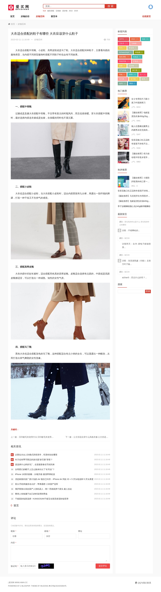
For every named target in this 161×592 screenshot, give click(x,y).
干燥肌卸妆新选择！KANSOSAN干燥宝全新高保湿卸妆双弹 (42, 499)
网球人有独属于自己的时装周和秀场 (31, 494)
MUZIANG (44, 586)
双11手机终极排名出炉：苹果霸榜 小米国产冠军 (36, 484)
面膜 (122, 66)
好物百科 (40, 16)
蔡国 (132, 83)
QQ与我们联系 (144, 583)
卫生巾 (123, 43)
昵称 (13, 531)
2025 (76, 11)
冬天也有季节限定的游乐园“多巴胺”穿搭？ (34, 459)
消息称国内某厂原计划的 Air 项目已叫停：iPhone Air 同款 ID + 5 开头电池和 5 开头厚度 (54, 479)
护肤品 (137, 61)
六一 (143, 75)
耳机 (122, 75)
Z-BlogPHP (25, 586)
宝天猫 (134, 79)
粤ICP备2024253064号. (58, 586)
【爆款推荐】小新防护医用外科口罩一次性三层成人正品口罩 (140, 182)
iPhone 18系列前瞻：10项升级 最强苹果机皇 (35, 474)
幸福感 (139, 52)
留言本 (54, 16)
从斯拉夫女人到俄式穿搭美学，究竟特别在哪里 (36, 455)
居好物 (64, 11)
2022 (71, 11)
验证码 (14, 566)
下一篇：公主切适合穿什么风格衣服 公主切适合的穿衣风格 (91, 437)
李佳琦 (133, 48)
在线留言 (146, 16)
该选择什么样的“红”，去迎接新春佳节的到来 (35, 464)
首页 (12, 16)
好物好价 (25, 16)
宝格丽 (58, 11)
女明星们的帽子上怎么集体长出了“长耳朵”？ (35, 469)
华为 (122, 48)
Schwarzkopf (125, 52)
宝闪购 (123, 79)
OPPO (123, 39)
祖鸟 (145, 79)
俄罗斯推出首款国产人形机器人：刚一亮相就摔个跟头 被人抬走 (43, 489)
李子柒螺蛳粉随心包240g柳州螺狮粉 (134, 206)
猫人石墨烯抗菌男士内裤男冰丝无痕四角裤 (140, 130)
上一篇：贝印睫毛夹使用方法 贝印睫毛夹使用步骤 (33, 437)
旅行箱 (136, 70)
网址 (80, 531)
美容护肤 (124, 61)
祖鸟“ (122, 83)
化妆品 (137, 57)
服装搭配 (50, 11)
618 (44, 11)
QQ (150, 7)
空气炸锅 (124, 70)
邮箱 (47, 531)
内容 (13, 542)
